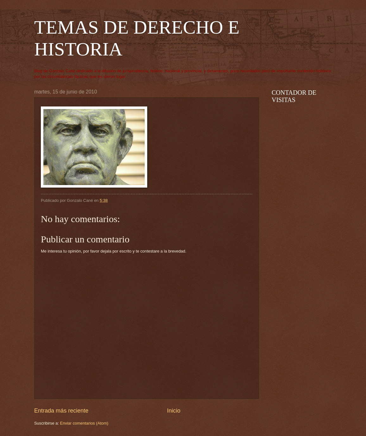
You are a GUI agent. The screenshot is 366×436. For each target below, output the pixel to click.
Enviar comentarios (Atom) (84, 423)
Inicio (173, 410)
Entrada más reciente (61, 410)
